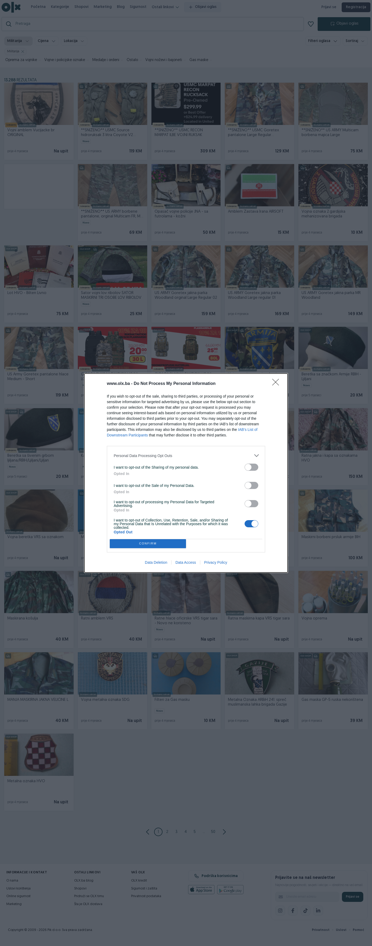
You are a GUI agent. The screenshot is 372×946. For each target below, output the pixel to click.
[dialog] (186, 473)
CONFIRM (148, 544)
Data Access (185, 562)
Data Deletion (156, 562)
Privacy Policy (215, 562)
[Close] (277, 384)
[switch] (251, 467)
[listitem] (186, 455)
